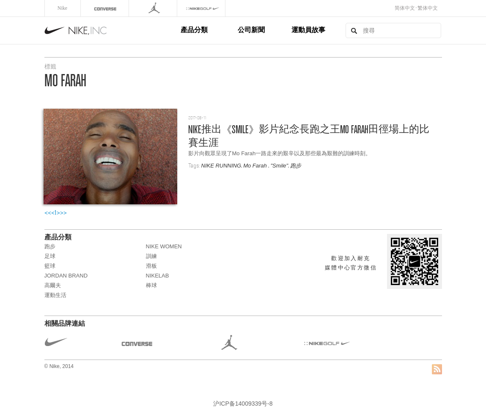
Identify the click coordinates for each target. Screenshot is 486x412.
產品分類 (194, 29)
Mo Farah (255, 165)
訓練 (151, 256)
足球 (49, 256)
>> (63, 213)
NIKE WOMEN (164, 246)
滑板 (151, 266)
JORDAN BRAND (66, 275)
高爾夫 (52, 285)
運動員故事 (308, 29)
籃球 (49, 266)
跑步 (295, 165)
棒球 (151, 285)
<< (47, 213)
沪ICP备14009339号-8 (242, 403)
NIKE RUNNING (221, 165)
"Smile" (279, 165)
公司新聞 (251, 29)
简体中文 (405, 8)
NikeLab (157, 275)
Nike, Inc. (111, 30)
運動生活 (55, 295)
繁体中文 (427, 8)
